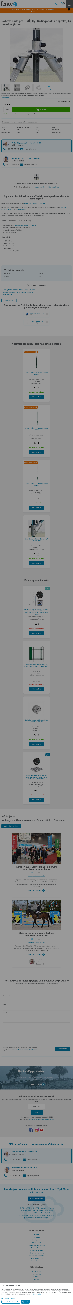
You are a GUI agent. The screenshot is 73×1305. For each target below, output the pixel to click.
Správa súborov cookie (8, 1298)
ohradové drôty (22, 209)
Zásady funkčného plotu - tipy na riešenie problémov (19, 290)
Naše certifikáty (36, 1274)
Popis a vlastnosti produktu (22, 187)
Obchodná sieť (36, 1271)
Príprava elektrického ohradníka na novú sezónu (18, 292)
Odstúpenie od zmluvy (36, 1250)
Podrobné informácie (35, 1294)
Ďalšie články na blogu (11, 826)
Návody (36, 1279)
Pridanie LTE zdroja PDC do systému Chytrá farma (38, 1213)
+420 (13, 149)
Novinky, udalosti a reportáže (36, 876)
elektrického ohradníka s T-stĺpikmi (34, 203)
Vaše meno (6, 996)
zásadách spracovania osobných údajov (25, 1050)
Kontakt (36, 1234)
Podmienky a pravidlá (37, 1240)
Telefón (5, 1012)
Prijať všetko (25, 1302)
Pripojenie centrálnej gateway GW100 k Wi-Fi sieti (38, 1210)
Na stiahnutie (36, 1276)
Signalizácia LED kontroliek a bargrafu (37, 1217)
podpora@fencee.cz (30, 149)
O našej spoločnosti (36, 1282)
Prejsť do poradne (37, 1199)
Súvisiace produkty (39, 187)
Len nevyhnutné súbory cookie (11, 1302)
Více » (33, 11)
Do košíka (41, 109)
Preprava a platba (36, 1242)
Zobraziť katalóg (37, 1084)
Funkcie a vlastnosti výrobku (36, 1255)
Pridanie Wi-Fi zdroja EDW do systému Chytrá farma (38, 1208)
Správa (5, 1021)
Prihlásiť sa (37, 1112)
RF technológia (7, 295)
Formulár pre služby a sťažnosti (36, 1248)
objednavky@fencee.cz (31, 164)
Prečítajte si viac (35, 890)
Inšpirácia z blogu (53, 187)
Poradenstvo (9, 300)
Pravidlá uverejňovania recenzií (36, 1261)
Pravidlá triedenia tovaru (36, 1258)
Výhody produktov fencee (36, 1253)
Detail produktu (36, 397)
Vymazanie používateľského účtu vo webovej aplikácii (37, 1215)
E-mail (4, 1004)
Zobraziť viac (5, 97)
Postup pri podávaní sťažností (36, 1245)
